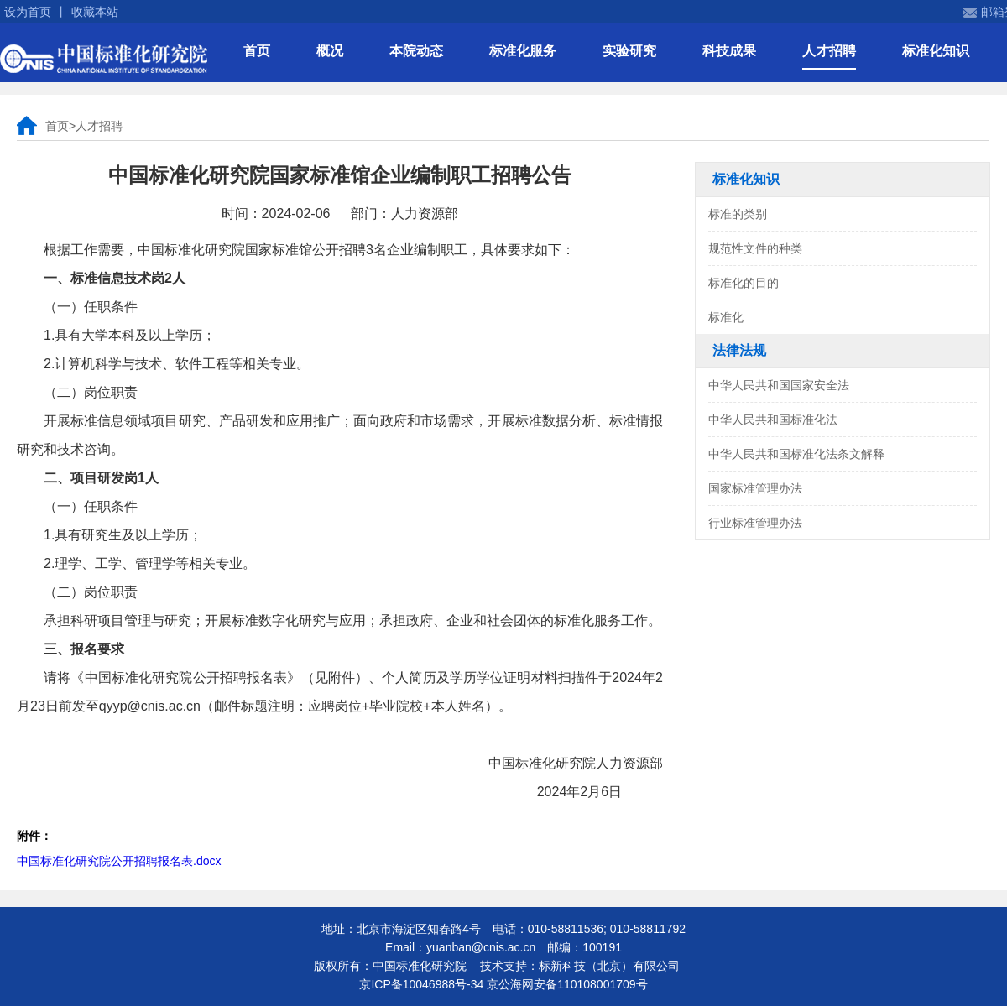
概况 (329, 51)
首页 (256, 51)
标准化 (726, 317)
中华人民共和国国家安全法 (778, 385)
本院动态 (416, 51)
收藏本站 (94, 11)
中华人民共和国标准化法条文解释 (796, 454)
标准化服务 (522, 51)
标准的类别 (737, 214)
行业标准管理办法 (755, 522)
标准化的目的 (743, 282)
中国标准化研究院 (103, 59)
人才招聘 (829, 51)
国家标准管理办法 (755, 488)
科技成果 (729, 51)
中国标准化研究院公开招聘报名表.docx (119, 861)
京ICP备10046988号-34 (421, 984)
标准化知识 (935, 51)
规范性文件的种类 (755, 248)
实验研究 (629, 51)
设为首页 (27, 11)
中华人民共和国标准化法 (772, 419)
